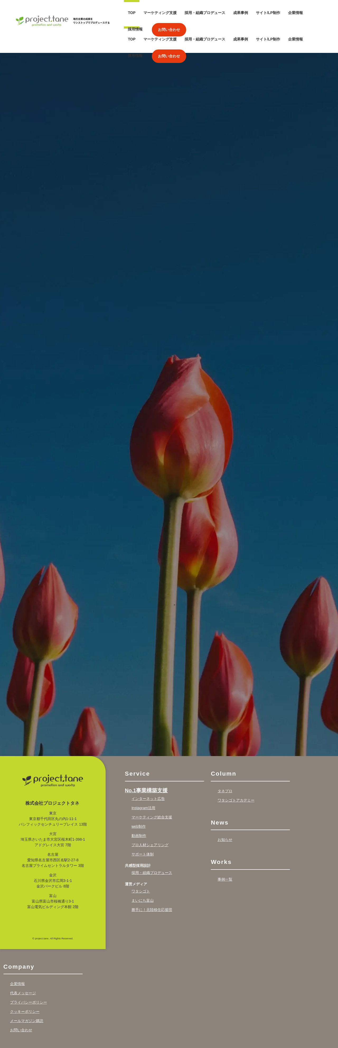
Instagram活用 (143, 781)
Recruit (15, 1026)
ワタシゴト (141, 865)
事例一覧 (225, 853)
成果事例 (240, 13)
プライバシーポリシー (28, 976)
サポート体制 (143, 828)
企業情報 (295, 13)
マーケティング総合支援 (152, 791)
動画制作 (139, 809)
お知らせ (225, 813)
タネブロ (225, 764)
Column (223, 747)
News (219, 796)
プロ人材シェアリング (150, 818)
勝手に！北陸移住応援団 (152, 883)
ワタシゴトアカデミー (236, 774)
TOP (131, 13)
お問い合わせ (169, 30)
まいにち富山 (143, 874)
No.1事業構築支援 (146, 764)
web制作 (139, 800)
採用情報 (135, 29)
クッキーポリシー (25, 985)
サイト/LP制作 (268, 13)
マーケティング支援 (160, 13)
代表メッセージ (23, 966)
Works (221, 835)
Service (137, 747)
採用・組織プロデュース (205, 13)
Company (19, 940)
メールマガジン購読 (26, 994)
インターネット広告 (148, 772)
